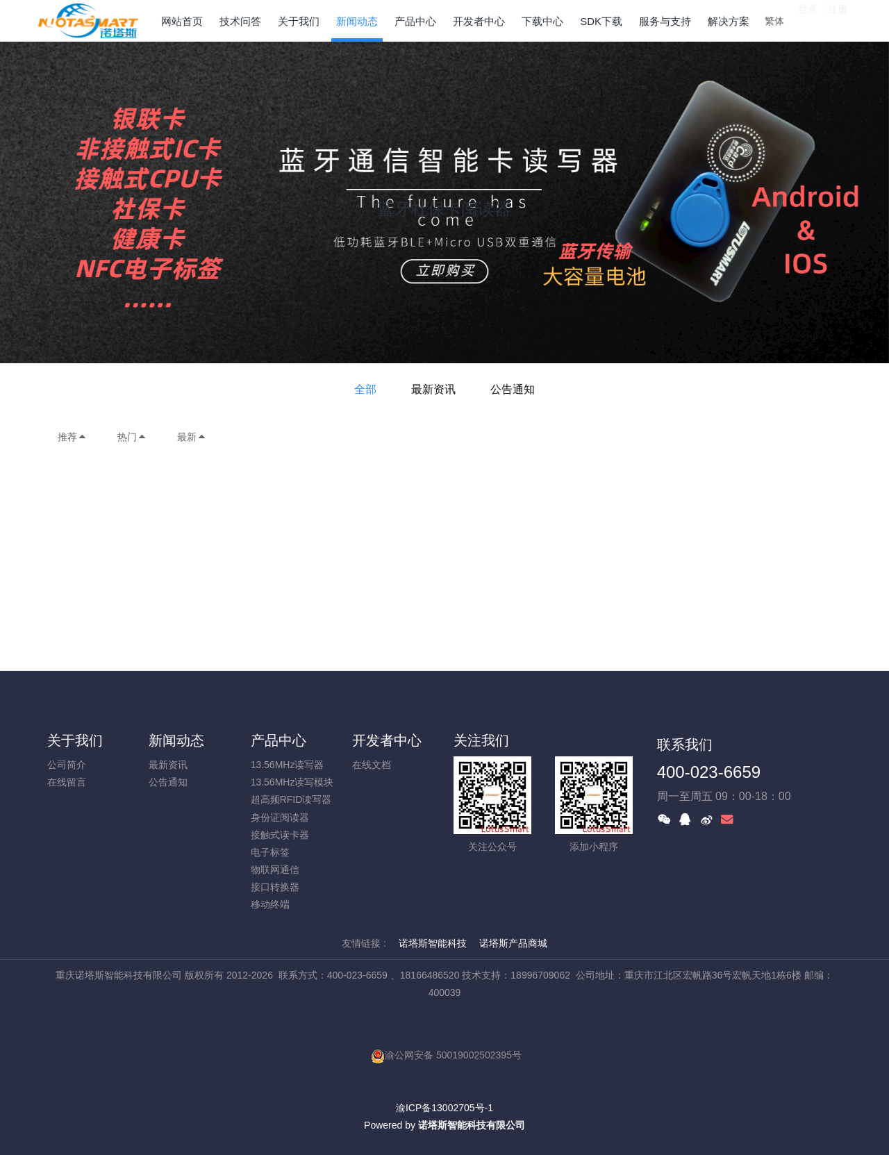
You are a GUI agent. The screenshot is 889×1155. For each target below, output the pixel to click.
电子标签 (270, 852)
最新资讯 (433, 389)
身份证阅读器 (280, 817)
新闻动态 (176, 740)
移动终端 (270, 904)
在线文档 (371, 764)
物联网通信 (275, 869)
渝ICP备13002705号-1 (444, 1107)
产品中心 (278, 740)
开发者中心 (387, 740)
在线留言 (66, 782)
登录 (807, 20)
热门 (132, 436)
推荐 (72, 436)
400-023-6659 (709, 772)
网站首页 (182, 21)
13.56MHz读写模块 (292, 782)
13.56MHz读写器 (287, 764)
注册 (837, 20)
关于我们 (75, 740)
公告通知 (512, 389)
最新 (191, 436)
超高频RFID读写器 (291, 799)
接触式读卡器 (280, 834)
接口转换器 (275, 886)
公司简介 (66, 764)
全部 (365, 389)
